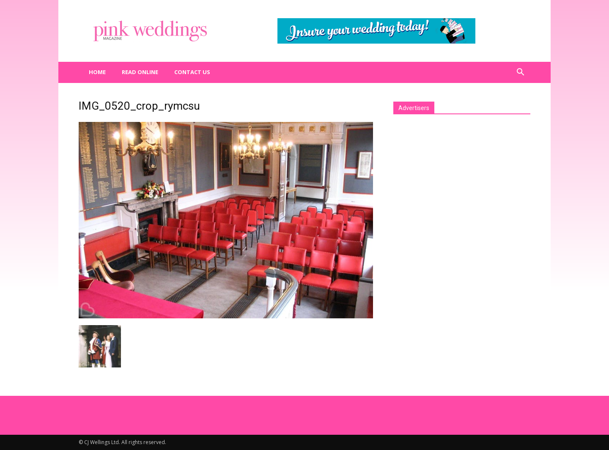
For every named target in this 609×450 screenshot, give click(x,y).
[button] (520, 72)
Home (97, 72)
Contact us (192, 72)
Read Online (140, 72)
